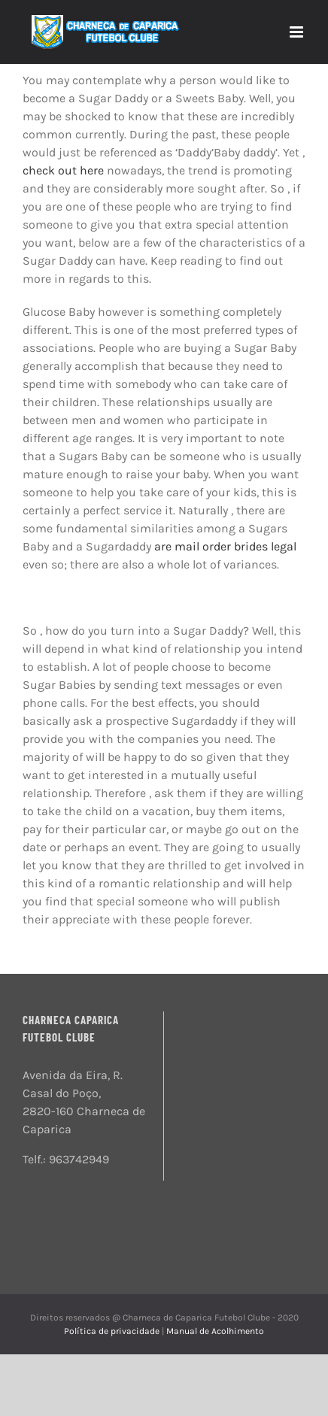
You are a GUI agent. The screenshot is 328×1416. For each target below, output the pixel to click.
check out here (63, 170)
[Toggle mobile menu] (297, 32)
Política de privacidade (113, 1331)
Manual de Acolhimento (215, 1331)
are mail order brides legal (225, 546)
